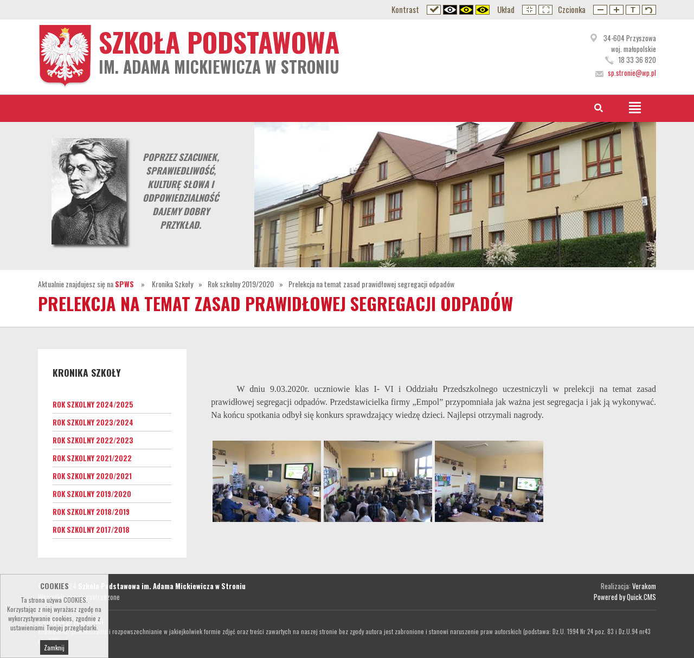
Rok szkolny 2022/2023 (93, 440)
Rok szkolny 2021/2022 (92, 458)
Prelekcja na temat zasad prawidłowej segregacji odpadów (371, 283)
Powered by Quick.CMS (625, 596)
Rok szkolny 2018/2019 (91, 511)
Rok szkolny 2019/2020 (241, 283)
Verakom (644, 585)
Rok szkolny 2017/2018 (91, 529)
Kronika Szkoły (172, 283)
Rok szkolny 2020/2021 (92, 475)
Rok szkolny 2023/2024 (93, 422)
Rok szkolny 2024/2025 (93, 404)
